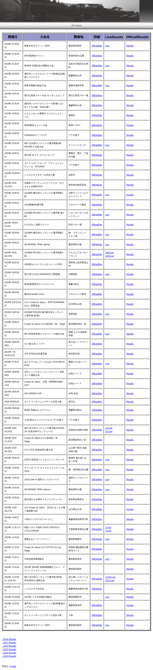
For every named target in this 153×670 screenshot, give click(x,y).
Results (130, 46)
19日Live (109, 256)
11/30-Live (110, 577)
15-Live (108, 431)
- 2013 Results (9, 656)
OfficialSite (97, 46)
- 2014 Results (9, 653)
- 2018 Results (9, 639)
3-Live (108, 531)
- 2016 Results (9, 646)
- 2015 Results (9, 649)
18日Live (109, 252)
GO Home (76, 25)
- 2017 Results (9, 642)
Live (107, 46)
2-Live (108, 527)
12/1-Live (109, 580)
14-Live (108, 428)
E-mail (13, 666)
